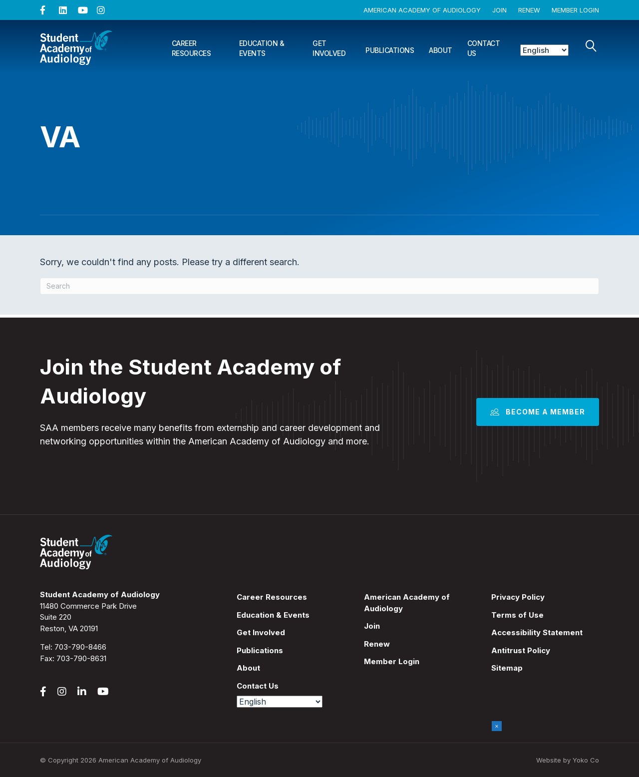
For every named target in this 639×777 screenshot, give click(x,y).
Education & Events (262, 48)
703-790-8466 (80, 647)
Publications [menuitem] (260, 650)
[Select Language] (544, 50)
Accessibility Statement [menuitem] (537, 632)
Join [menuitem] (372, 626)
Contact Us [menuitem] (258, 686)
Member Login (575, 10)
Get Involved (329, 48)
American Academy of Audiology (422, 10)
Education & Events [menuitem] (273, 615)
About (440, 50)
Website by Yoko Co (567, 760)
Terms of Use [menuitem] (517, 615)
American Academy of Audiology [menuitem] (407, 602)
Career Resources (191, 48)
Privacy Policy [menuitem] (518, 597)
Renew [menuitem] (377, 644)
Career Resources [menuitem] (272, 597)
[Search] (591, 45)
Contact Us (483, 48)
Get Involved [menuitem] (261, 632)
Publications (389, 50)
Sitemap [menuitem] (507, 668)
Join (499, 10)
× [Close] (497, 726)
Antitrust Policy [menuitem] (520, 650)
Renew (529, 10)
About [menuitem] (248, 668)
